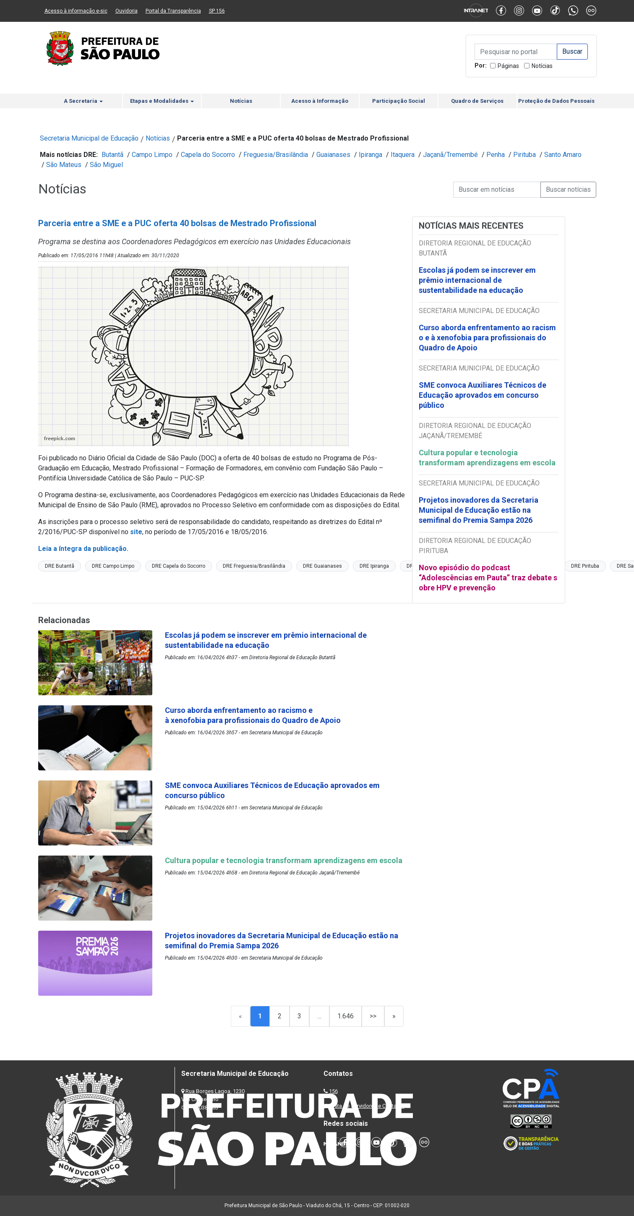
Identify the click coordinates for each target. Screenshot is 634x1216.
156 (333, 1091)
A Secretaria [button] (83, 101)
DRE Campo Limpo (113, 566)
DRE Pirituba (585, 566)
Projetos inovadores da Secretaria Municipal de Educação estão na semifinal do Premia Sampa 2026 (478, 510)
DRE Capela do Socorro (178, 566)
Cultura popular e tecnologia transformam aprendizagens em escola (487, 457)
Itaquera (403, 155)
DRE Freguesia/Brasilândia (254, 566)
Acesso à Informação (319, 101)
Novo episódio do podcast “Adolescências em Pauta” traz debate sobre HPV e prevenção (488, 577)
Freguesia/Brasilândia (275, 155)
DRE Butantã (59, 566)
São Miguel (106, 165)
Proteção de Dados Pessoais (556, 101)
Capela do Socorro (208, 155)
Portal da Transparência (173, 11)
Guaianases (333, 155)
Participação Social (398, 101)
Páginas (508, 65)
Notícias (542, 65)
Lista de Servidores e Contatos (367, 1106)
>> (373, 1016)
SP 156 (217, 11)
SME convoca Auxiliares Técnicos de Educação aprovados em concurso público (482, 395)
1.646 (345, 1016)
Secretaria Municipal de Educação (89, 138)
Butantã (112, 155)
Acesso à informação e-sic (75, 11)
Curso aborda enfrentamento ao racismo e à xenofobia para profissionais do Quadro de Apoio (487, 337)
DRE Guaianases (322, 566)
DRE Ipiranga (374, 566)
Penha (495, 155)
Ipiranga (370, 155)
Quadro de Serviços (477, 101)
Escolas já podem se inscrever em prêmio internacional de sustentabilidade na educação (477, 280)
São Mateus (63, 165)
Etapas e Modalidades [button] (162, 101)
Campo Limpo (152, 155)
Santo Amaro (563, 155)
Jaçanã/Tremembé (450, 155)
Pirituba (524, 155)
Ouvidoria (126, 11)
